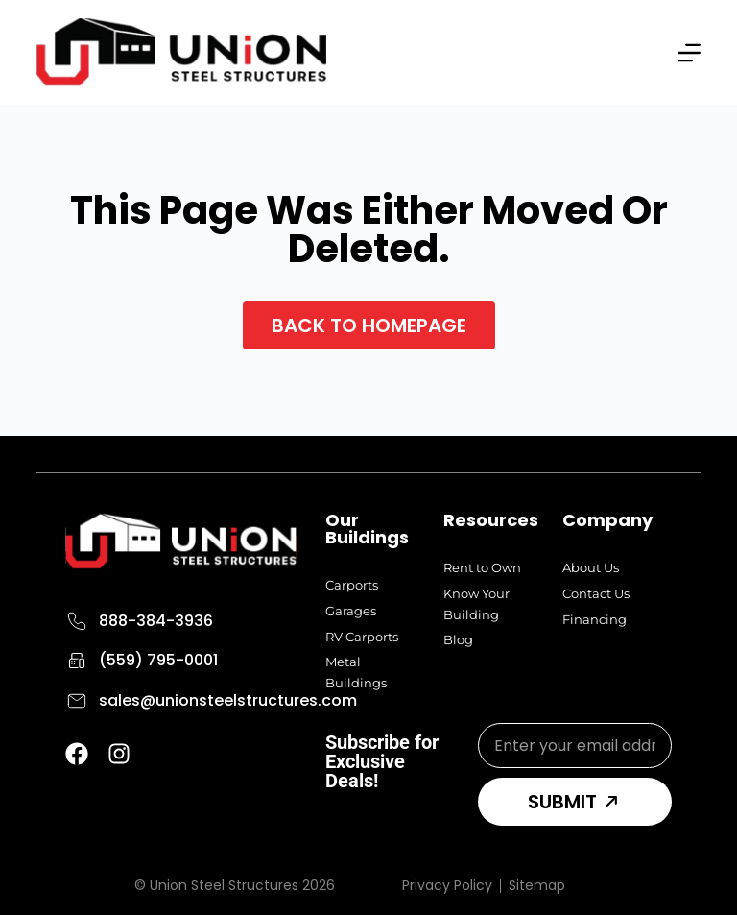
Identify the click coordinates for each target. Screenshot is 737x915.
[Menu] (689, 52)
